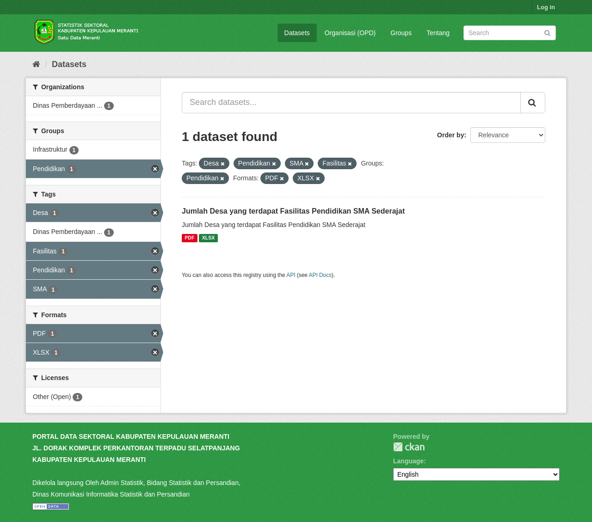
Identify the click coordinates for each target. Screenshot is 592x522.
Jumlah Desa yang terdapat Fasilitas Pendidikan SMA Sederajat (293, 211)
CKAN (409, 447)
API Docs (320, 275)
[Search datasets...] (351, 102)
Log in (546, 7)
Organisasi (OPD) (350, 33)
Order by (450, 135)
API (290, 275)
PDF (189, 238)
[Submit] (547, 32)
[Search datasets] (509, 32)
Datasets (297, 33)
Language (408, 461)
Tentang (438, 33)
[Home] (36, 64)
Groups (401, 33)
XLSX (208, 238)
